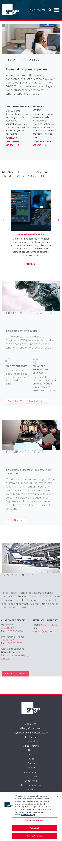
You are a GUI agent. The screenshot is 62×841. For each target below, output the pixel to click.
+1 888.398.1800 (14, 636)
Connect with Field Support (27, 405)
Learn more (16, 524)
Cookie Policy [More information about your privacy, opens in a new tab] (28, 815)
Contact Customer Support (12, 141)
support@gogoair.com (45, 636)
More (29, 264)
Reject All (34, 828)
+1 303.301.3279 (13, 648)
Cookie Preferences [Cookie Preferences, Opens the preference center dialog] (34, 820)
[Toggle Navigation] (56, 10)
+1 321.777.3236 (49, 629)
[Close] (58, 796)
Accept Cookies (34, 836)
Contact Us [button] (37, 9)
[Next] (58, 220)
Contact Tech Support (42, 143)
